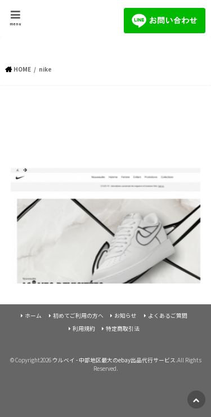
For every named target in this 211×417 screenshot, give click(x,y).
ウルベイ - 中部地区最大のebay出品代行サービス (114, 360)
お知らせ (125, 316)
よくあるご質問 (167, 316)
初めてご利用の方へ (78, 316)
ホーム (33, 316)
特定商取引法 (123, 328)
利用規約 (84, 328)
